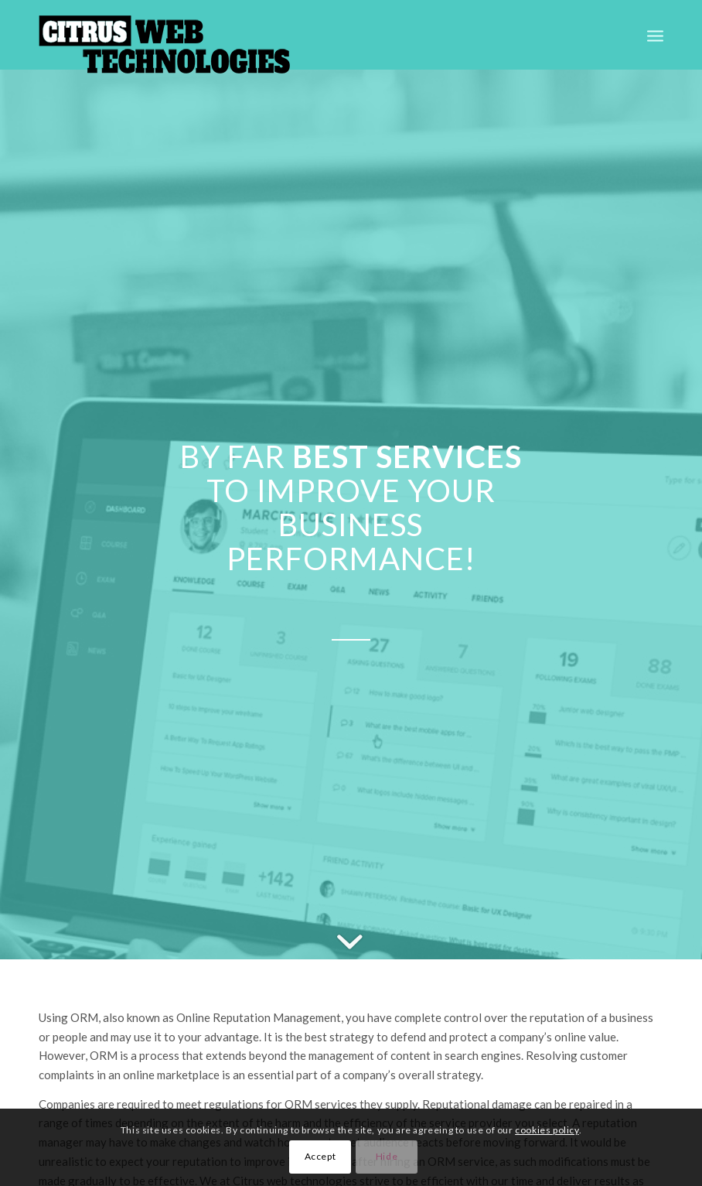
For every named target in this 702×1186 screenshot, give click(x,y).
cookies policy (546, 1130)
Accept (320, 1156)
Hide (386, 1156)
